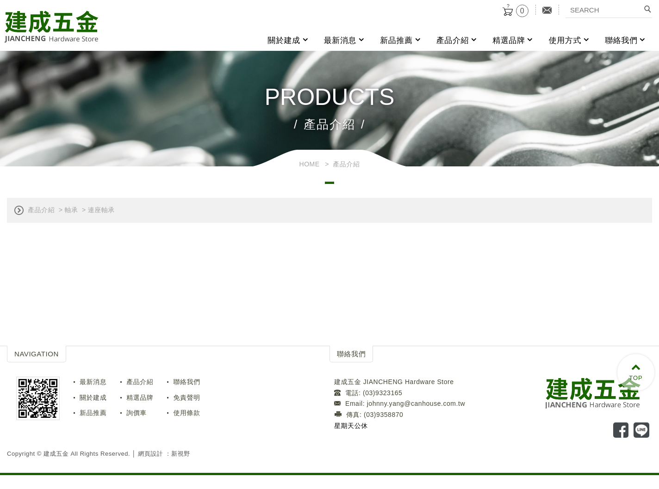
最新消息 (340, 40)
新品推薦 (396, 40)
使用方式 (565, 40)
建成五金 (51, 27)
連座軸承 (101, 210)
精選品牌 (508, 40)
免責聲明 (186, 397)
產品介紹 (452, 40)
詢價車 (136, 412)
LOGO (598, 393)
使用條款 (186, 412)
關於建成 (283, 40)
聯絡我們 (621, 40)
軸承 (71, 210)
